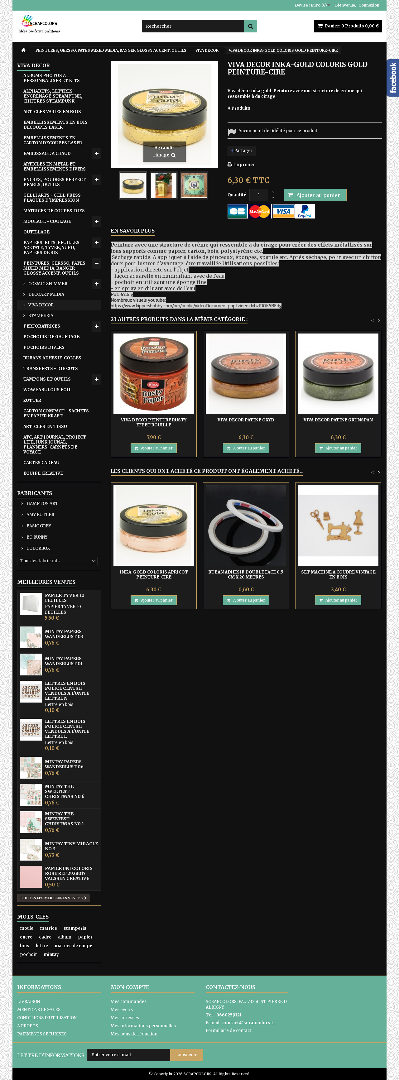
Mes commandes (129, 1001)
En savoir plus (133, 231)
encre (26, 937)
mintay (51, 954)
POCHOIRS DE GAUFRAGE (51, 336)
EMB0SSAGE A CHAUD (47, 153)
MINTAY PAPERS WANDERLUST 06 (64, 764)
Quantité (237, 195)
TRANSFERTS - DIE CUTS (50, 368)
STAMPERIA (40, 315)
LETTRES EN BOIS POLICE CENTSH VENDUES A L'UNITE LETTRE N (67, 690)
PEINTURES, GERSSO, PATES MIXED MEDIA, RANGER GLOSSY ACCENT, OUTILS (54, 268)
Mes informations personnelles (143, 1026)
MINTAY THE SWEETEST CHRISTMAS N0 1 (64, 819)
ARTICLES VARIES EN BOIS (52, 111)
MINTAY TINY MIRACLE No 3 (71, 846)
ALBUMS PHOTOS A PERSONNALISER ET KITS (51, 78)
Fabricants (34, 493)
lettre (42, 945)
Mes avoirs (122, 1009)
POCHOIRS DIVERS (44, 347)
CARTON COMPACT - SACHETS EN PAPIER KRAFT (56, 413)
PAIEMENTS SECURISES (41, 1034)
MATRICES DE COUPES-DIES (54, 211)
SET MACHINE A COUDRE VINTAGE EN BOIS (338, 574)
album (64, 937)
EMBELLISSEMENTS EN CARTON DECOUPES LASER (52, 140)
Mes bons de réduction (134, 1034)
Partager (241, 150)
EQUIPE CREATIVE (43, 473)
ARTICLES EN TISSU (45, 426)
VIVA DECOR (40, 305)
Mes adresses (125, 1017)
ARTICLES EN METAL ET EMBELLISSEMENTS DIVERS (54, 166)
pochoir (28, 954)
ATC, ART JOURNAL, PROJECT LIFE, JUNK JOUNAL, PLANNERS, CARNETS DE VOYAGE (54, 444)
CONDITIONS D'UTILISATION (47, 1017)
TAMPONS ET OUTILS (47, 379)
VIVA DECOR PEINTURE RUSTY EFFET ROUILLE (153, 422)
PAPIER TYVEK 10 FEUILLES (64, 598)
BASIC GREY (38, 526)
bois (24, 945)
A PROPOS (27, 1026)
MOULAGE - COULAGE (47, 221)
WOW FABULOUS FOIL (47, 389)
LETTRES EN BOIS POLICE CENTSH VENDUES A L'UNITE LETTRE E (67, 728)
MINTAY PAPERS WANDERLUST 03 (64, 634)
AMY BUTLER (40, 514)
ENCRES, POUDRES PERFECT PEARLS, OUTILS (54, 182)
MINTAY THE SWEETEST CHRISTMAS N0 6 (64, 791)
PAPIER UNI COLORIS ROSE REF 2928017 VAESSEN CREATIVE (69, 873)
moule (26, 928)
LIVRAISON (28, 1001)
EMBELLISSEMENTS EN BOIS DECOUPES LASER (55, 125)
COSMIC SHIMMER (47, 283)
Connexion (368, 5)
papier (85, 937)
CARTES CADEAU (41, 462)
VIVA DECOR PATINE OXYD (246, 420)
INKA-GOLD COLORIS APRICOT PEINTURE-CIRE (154, 574)
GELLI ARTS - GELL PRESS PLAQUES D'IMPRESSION (52, 198)
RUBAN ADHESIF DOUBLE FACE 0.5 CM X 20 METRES (246, 574)
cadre (45, 937)
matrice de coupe (73, 945)
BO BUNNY (36, 537)
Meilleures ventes (46, 582)
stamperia (75, 928)
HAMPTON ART (42, 503)
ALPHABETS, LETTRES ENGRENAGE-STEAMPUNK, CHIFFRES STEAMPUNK (52, 96)
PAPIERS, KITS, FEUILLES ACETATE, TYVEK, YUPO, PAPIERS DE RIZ (51, 247)
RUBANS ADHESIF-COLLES (52, 358)
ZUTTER (32, 400)
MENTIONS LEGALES (38, 1009)
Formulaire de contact (228, 1030)
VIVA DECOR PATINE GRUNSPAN (338, 420)
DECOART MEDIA (45, 294)
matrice (48, 928)
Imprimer (244, 164)
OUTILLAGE (36, 232)
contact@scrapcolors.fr (248, 1022)
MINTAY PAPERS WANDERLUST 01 (64, 661)
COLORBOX (38, 548)
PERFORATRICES (41, 326)
